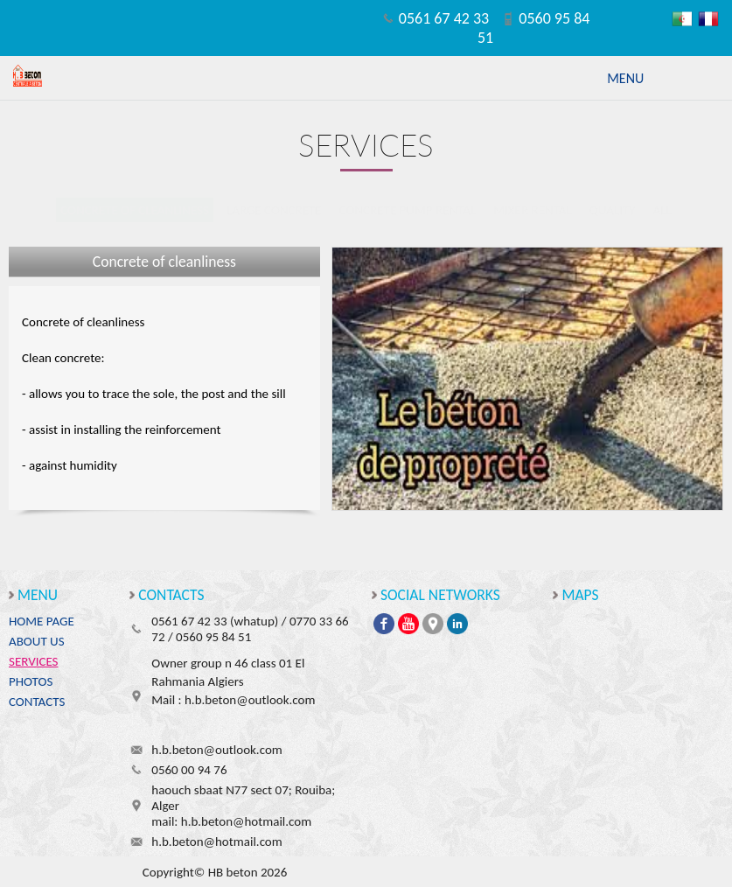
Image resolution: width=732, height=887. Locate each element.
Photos (30, 681)
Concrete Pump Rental (408, 210)
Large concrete (274, 210)
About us (37, 641)
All (662, 210)
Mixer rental (532, 210)
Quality (612, 210)
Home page (41, 621)
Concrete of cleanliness (134, 210)
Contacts (37, 701)
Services (34, 661)
